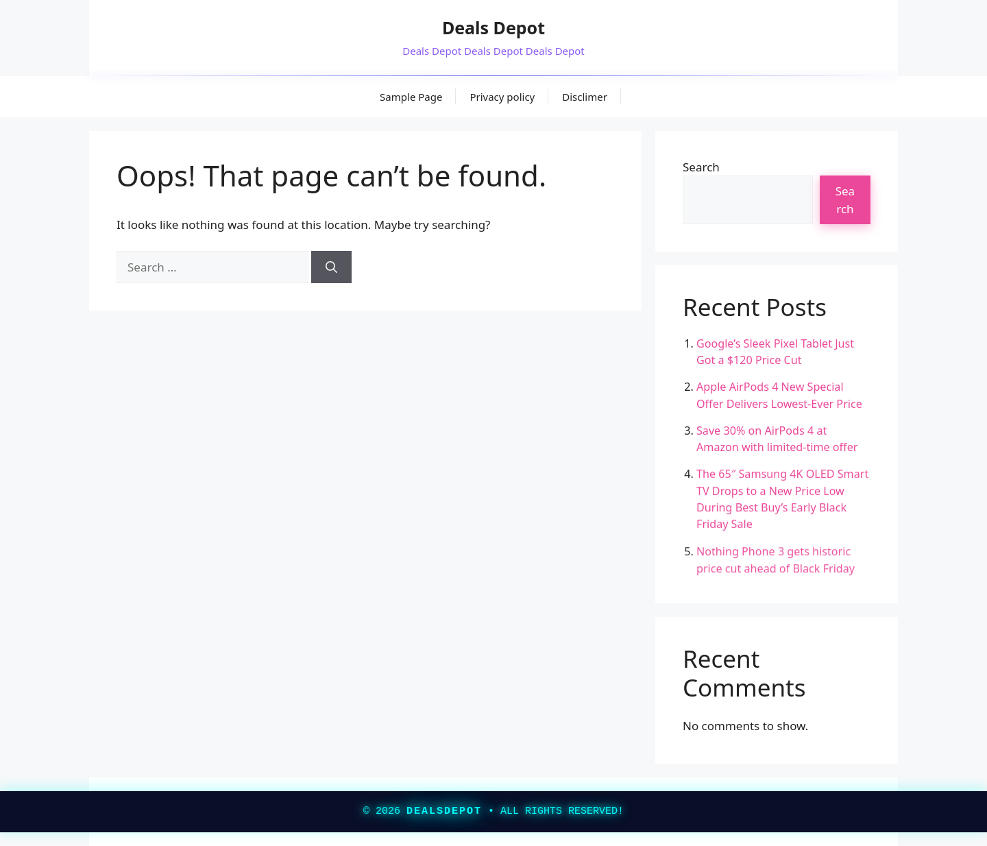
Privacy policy (502, 97)
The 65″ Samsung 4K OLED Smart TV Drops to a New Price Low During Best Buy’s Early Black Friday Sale (782, 499)
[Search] (331, 267)
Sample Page (411, 97)
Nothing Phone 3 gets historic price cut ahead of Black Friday (775, 561)
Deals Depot (493, 27)
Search (701, 167)
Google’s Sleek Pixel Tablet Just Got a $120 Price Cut (775, 351)
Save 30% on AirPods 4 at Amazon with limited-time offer (777, 439)
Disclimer (584, 97)
